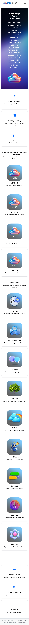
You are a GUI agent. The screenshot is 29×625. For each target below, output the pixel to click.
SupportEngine (21, 622)
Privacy (19, 620)
